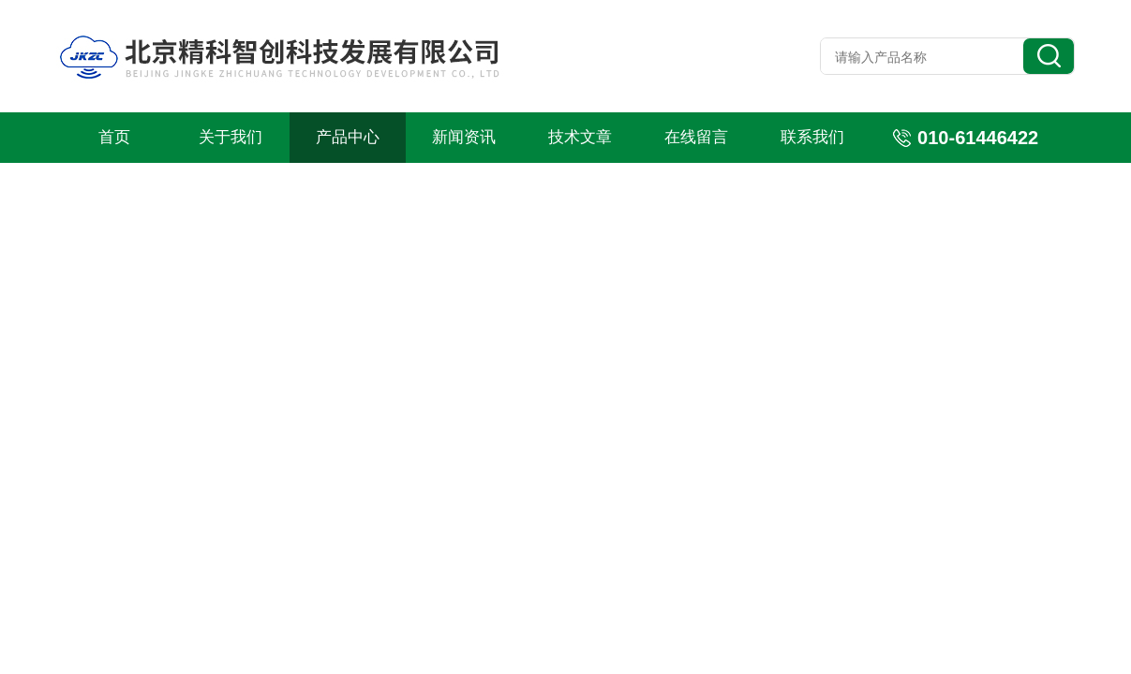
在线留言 (696, 137)
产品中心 (347, 137)
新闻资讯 (464, 137)
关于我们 (230, 137)
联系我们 (812, 137)
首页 (114, 137)
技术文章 (580, 137)
